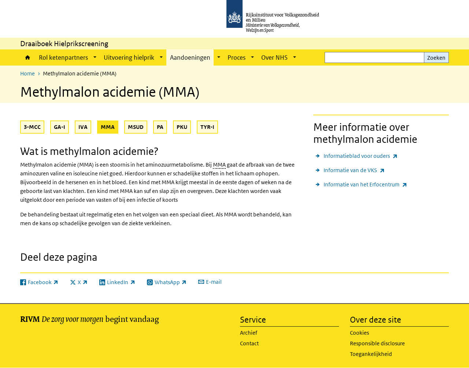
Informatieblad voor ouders (361, 155)
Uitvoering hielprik (129, 57)
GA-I (59, 126)
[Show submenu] (95, 57)
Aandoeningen (190, 57)
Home (27, 57)
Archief (248, 332)
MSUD (136, 126)
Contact (249, 343)
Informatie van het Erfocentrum (365, 184)
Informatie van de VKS (354, 170)
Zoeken (436, 57)
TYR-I (207, 126)
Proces (236, 57)
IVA (83, 126)
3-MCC (32, 126)
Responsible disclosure (377, 343)
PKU (182, 126)
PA (160, 126)
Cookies (359, 332)
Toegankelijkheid (371, 353)
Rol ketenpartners (63, 57)
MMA (109, 126)
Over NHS (274, 57)
